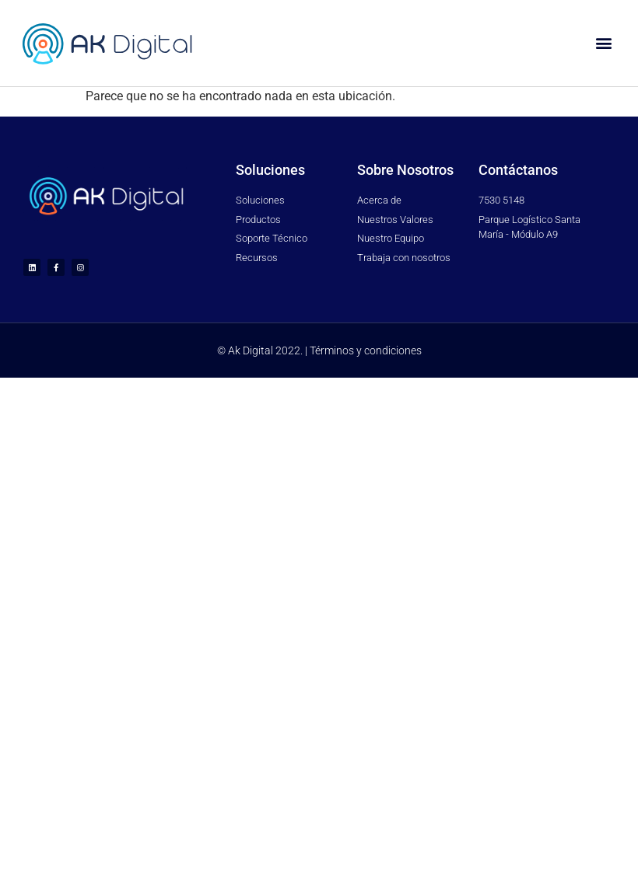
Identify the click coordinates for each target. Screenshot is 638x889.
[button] (603, 43)
